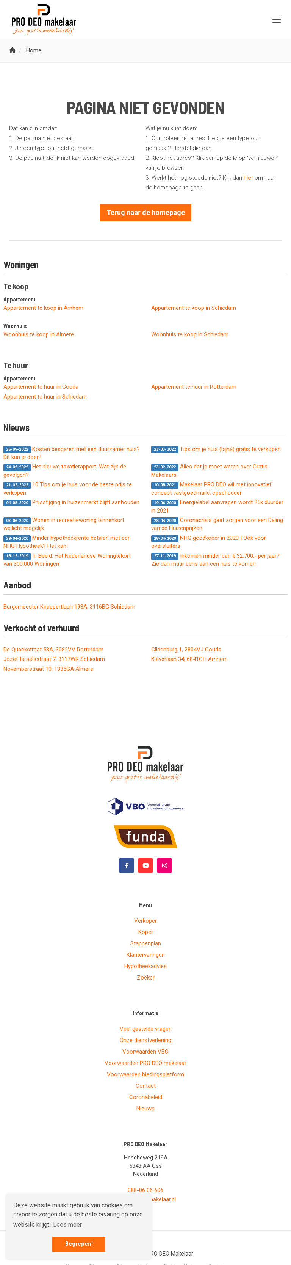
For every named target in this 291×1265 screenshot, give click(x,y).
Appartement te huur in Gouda (40, 386)
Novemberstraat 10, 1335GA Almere (48, 669)
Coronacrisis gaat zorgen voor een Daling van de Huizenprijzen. (217, 524)
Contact (146, 1085)
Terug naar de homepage (145, 212)
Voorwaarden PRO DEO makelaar (145, 1063)
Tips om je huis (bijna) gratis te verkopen (216, 449)
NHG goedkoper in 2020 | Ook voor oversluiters (208, 542)
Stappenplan (145, 943)
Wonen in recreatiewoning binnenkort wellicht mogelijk (63, 524)
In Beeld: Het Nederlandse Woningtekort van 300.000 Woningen (67, 559)
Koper (145, 932)
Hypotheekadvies (145, 966)
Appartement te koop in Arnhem (43, 307)
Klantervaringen (146, 954)
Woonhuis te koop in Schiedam (189, 334)
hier (248, 177)
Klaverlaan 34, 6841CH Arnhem (189, 659)
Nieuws (145, 1108)
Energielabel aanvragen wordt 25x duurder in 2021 (217, 506)
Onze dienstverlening (145, 1040)
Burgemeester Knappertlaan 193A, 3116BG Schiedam (69, 606)
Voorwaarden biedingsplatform (145, 1074)
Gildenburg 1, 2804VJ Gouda (186, 649)
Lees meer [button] (67, 1224)
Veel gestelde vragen (146, 1028)
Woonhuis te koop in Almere (38, 334)
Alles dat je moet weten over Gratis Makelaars (209, 470)
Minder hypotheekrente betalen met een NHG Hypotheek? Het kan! (67, 542)
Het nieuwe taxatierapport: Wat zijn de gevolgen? (64, 470)
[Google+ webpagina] (164, 865)
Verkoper (145, 920)
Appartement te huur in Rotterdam (193, 386)
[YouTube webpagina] (145, 865)
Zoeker (146, 977)
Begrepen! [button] (79, 1244)
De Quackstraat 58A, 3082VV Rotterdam (53, 649)
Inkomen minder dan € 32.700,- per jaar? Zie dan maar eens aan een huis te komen (215, 559)
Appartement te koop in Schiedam (193, 307)
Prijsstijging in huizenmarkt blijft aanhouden (71, 502)
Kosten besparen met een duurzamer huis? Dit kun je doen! (71, 453)
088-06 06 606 (145, 1190)
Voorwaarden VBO (145, 1051)
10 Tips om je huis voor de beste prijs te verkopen (67, 488)
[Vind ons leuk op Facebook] (126, 865)
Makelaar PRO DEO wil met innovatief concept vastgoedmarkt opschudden (211, 488)
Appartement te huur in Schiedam (45, 396)
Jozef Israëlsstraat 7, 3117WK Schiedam (54, 659)
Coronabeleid (145, 1097)
